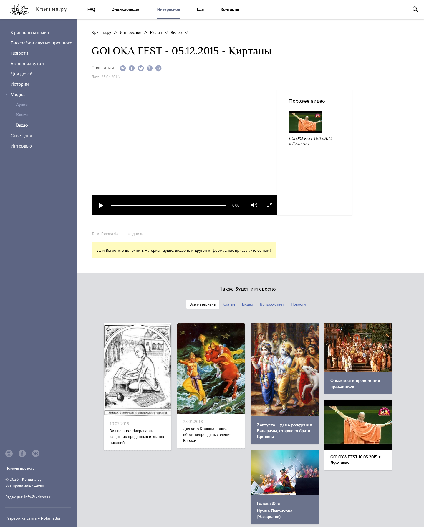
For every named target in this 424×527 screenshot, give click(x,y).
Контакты (230, 9)
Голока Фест (111, 233)
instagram (9, 453)
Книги (22, 115)
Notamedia (50, 518)
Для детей (21, 74)
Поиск (415, 9)
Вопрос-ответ (272, 304)
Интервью (21, 146)
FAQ (91, 9)
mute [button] (254, 205)
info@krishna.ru (38, 497)
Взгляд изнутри (27, 63)
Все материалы (202, 304)
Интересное (168, 9)
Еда (200, 9)
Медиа (18, 94)
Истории (20, 84)
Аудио (21, 104)
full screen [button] (269, 205)
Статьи (229, 304)
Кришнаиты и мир (30, 32)
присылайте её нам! (253, 250)
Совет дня (21, 135)
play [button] (101, 205)
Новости (19, 53)
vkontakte (36, 453)
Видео (176, 32)
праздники (133, 233)
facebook (22, 453)
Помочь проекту (19, 468)
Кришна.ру (101, 32)
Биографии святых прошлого (41, 43)
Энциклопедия (126, 9)
